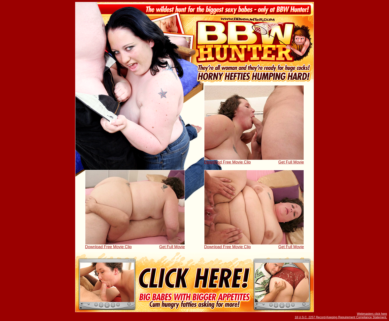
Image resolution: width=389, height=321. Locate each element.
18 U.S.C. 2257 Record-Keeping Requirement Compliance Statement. (341, 317)
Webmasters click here (372, 314)
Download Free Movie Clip (227, 162)
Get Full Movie (291, 162)
